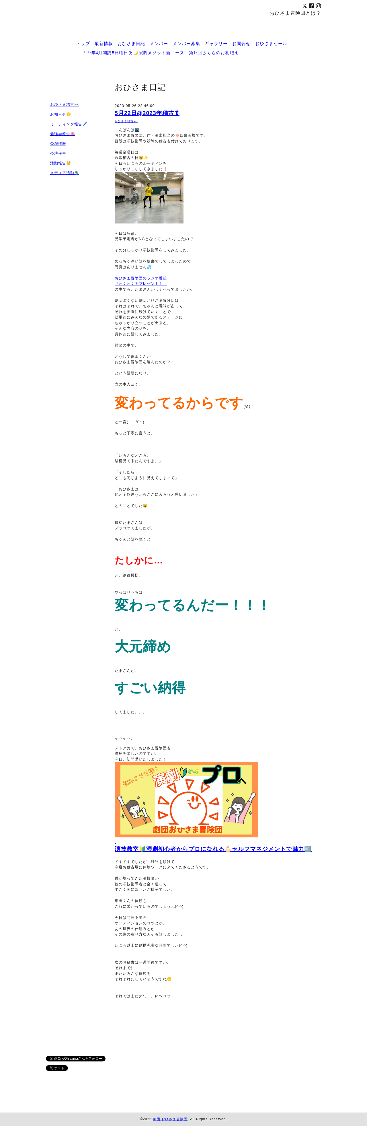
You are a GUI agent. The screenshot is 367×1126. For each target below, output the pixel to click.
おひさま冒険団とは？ (295, 12)
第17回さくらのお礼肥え (214, 52)
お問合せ (241, 43)
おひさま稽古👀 (126, 121)
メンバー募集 (186, 43)
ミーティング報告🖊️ (68, 124)
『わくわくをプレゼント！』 (141, 283)
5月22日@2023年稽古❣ (147, 113)
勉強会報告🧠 (62, 134)
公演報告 (58, 153)
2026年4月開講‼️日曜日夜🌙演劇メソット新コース (133, 52)
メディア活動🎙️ (64, 173)
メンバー (159, 43)
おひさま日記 (131, 43)
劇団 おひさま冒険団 (170, 1119)
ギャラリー (216, 43)
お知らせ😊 (60, 114)
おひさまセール (271, 43)
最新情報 (104, 43)
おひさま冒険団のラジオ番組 (141, 278)
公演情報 (58, 143)
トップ (83, 43)
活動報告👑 (60, 163)
